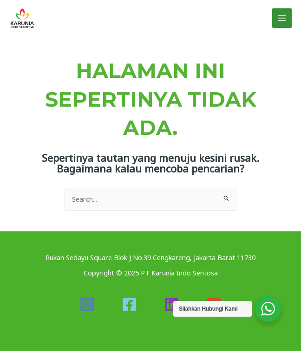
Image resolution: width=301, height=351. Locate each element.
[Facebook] (129, 304)
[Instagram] (87, 304)
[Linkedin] (171, 304)
